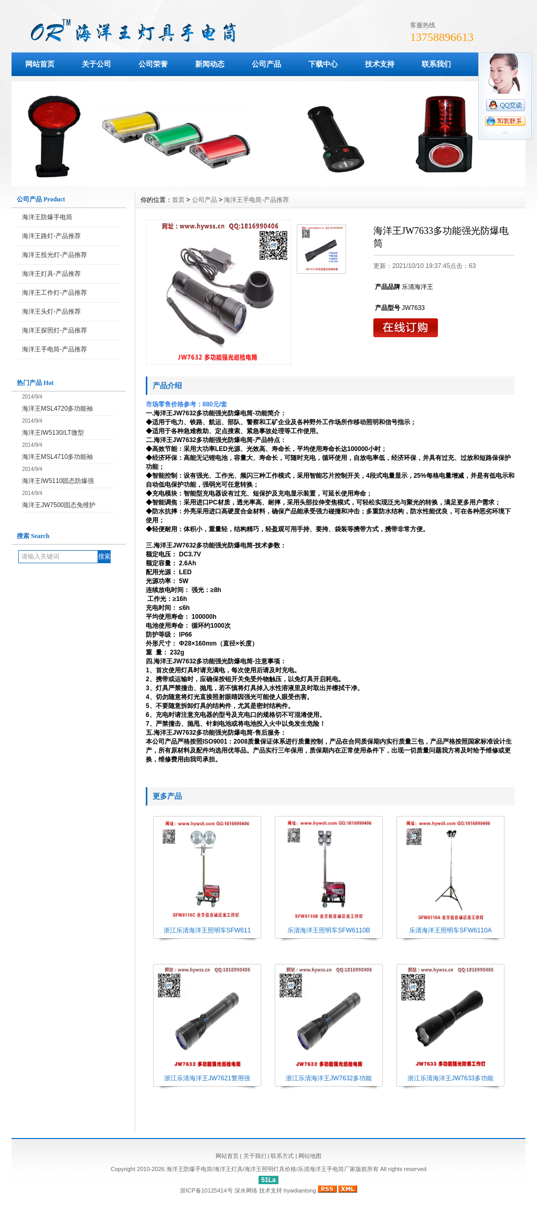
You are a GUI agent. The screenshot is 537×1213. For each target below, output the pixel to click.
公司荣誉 (153, 64)
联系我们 (436, 64)
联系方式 (282, 1156)
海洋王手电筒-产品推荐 (54, 349)
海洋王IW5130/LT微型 (53, 432)
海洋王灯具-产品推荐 (51, 273)
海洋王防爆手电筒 (47, 217)
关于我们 (254, 1156)
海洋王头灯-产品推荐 (51, 311)
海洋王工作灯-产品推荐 (54, 292)
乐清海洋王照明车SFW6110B (328, 930)
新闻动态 (209, 64)
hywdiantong (300, 1190)
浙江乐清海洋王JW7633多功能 (450, 1078)
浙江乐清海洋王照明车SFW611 (207, 930)
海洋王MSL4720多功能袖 (57, 408)
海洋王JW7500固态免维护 (58, 505)
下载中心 (323, 64)
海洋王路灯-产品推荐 (51, 236)
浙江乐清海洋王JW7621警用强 (207, 1078)
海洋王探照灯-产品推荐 (54, 330)
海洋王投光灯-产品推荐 (54, 255)
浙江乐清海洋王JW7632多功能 (329, 1078)
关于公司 (96, 64)
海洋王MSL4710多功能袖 (57, 456)
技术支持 (379, 64)
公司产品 (266, 64)
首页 (178, 199)
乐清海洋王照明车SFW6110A (450, 930)
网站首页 (40, 64)
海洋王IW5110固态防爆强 (58, 481)
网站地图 (309, 1156)
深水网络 (245, 1190)
